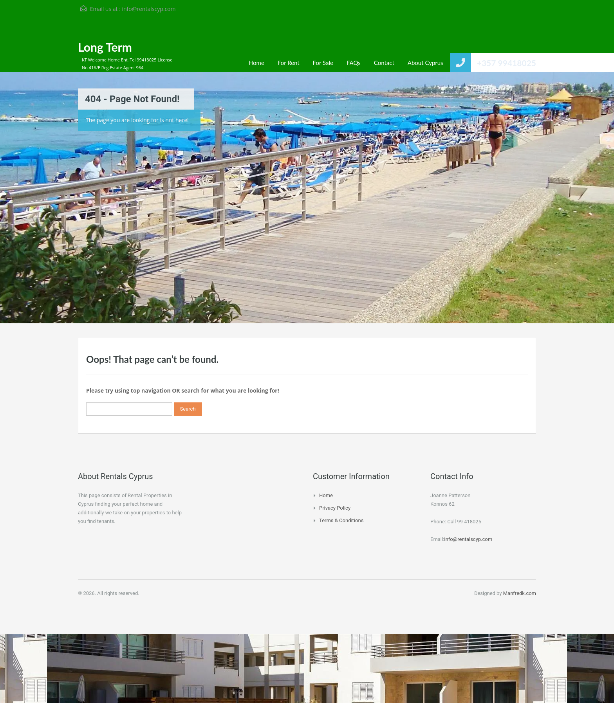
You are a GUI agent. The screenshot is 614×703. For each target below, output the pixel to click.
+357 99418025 (506, 63)
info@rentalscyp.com (148, 9)
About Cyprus (425, 62)
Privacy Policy (334, 508)
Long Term (105, 47)
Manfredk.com (519, 593)
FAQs (354, 62)
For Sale (323, 62)
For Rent (289, 62)
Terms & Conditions (341, 520)
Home (256, 62)
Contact (384, 62)
